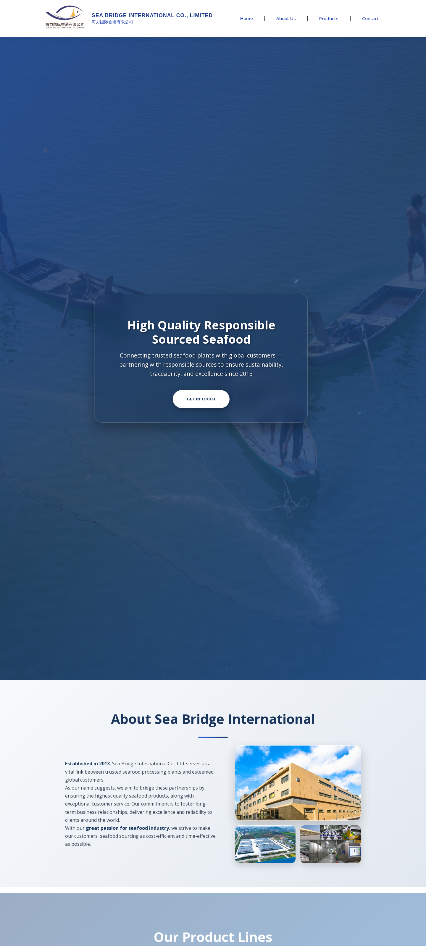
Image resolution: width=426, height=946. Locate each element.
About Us (286, 18)
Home (246, 18)
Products (328, 18)
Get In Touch (201, 399)
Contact (370, 18)
